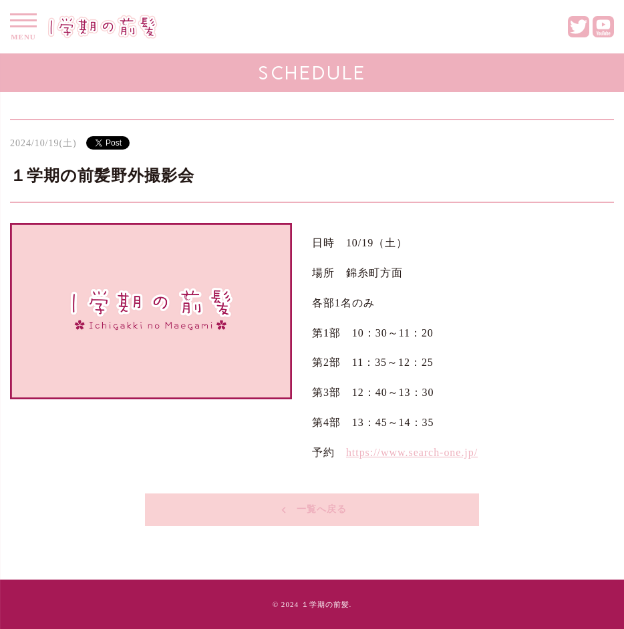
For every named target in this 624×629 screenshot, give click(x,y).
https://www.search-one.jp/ (412, 452)
